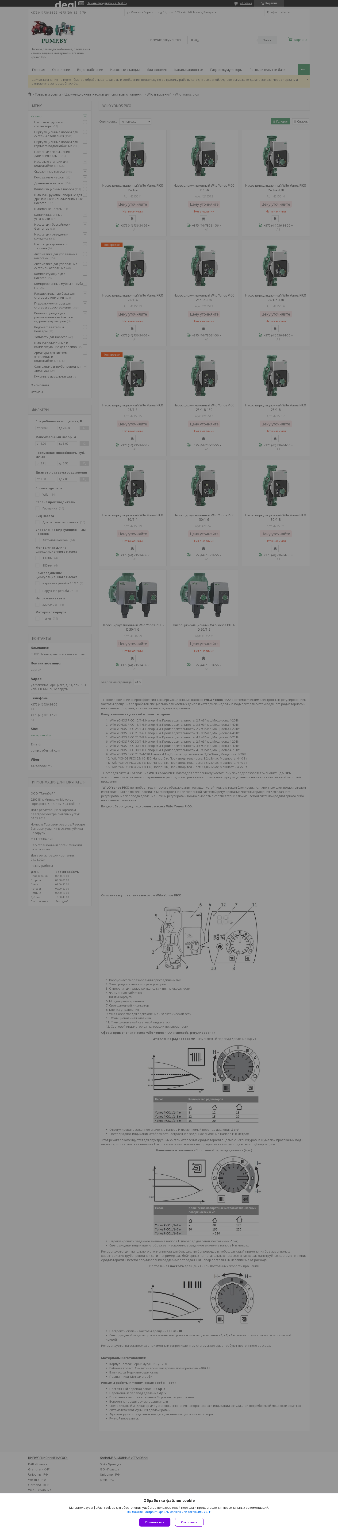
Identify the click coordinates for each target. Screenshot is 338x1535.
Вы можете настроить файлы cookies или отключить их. (167, 1512)
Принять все (154, 1522)
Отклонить (189, 1522)
